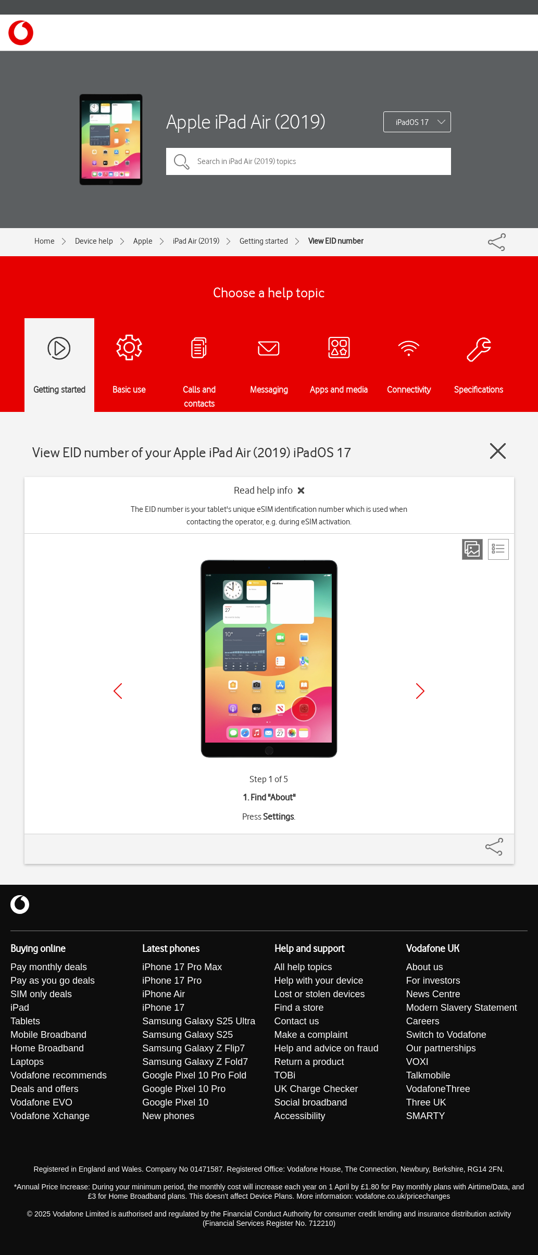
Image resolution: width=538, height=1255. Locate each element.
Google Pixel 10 (175, 1102)
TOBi (285, 1075)
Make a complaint (311, 1035)
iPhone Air (163, 994)
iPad (19, 1007)
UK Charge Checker (316, 1089)
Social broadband (310, 1102)
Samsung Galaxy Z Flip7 (193, 1048)
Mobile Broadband (48, 1035)
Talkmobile (428, 1075)
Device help (94, 241)
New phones (168, 1116)
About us (424, 967)
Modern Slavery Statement (461, 1007)
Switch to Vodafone (446, 1035)
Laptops (27, 1062)
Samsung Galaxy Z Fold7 (195, 1062)
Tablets (25, 1021)
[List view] (498, 549)
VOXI (417, 1062)
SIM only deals (41, 994)
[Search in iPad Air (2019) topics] (308, 161)
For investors (433, 980)
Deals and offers (44, 1089)
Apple (143, 241)
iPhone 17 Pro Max (182, 967)
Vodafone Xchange (50, 1116)
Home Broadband (47, 1048)
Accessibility (300, 1116)
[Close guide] (498, 451)
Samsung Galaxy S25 (187, 1035)
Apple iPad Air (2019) (246, 121)
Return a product (309, 1062)
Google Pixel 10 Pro (184, 1089)
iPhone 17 (163, 1007)
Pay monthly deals (48, 967)
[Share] (506, 841)
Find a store (299, 1007)
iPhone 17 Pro (172, 980)
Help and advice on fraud (326, 1048)
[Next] (420, 691)
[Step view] (472, 549)
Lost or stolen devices (319, 994)
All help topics (303, 967)
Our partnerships (441, 1048)
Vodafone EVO (41, 1102)
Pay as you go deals (52, 980)
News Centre (433, 994)
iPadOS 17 (412, 122)
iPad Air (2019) (196, 241)
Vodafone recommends (58, 1075)
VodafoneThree (438, 1089)
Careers (423, 1021)
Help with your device (319, 980)
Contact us (296, 1021)
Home (44, 241)
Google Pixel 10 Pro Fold (194, 1075)
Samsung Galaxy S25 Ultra (198, 1021)
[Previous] (118, 691)
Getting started (264, 241)
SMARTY (425, 1116)
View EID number (336, 241)
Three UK (426, 1102)
